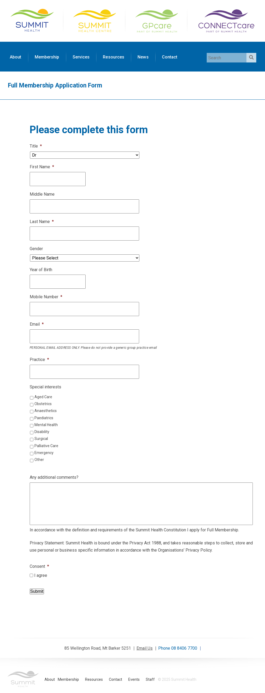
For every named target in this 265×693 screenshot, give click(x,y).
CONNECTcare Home (225, 20)
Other (39, 459)
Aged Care (43, 397)
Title (36, 146)
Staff (150, 679)
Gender (36, 248)
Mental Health (46, 425)
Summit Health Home (32, 20)
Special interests (45, 386)
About (15, 57)
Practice (39, 359)
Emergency (44, 453)
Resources (113, 57)
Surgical (41, 438)
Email (37, 324)
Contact (170, 57)
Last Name (42, 221)
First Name (42, 166)
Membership (47, 57)
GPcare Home (156, 20)
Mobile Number (46, 296)
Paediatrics (43, 418)
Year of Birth (41, 269)
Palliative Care (46, 446)
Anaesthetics (45, 411)
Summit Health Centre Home (94, 20)
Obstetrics (43, 404)
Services (81, 57)
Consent (39, 566)
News (143, 57)
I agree (40, 575)
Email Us (144, 648)
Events (134, 679)
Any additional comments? (54, 477)
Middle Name (42, 194)
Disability (41, 432)
